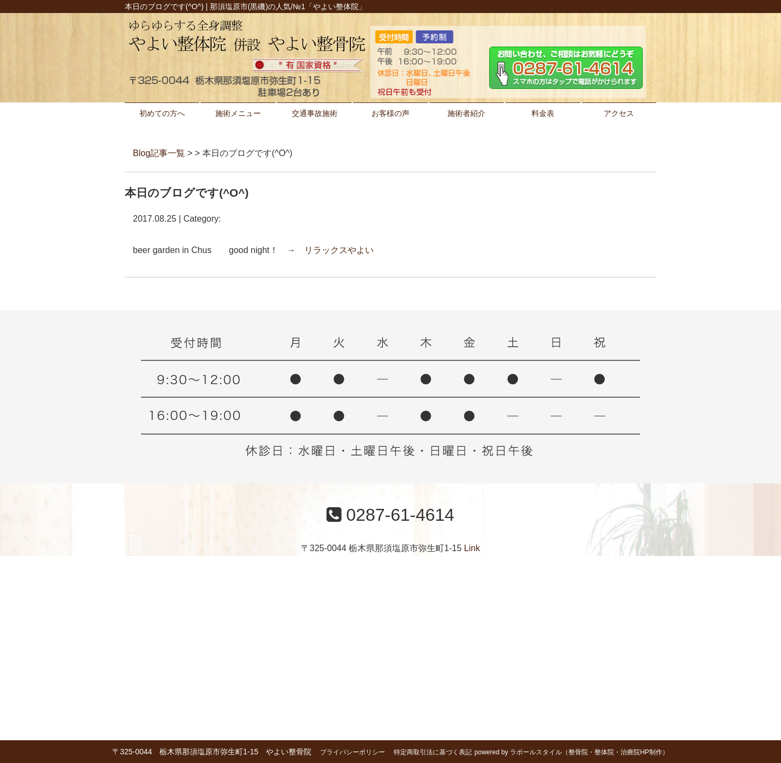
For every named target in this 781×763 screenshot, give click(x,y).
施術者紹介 (466, 113)
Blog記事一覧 (159, 153)
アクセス (619, 113)
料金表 (543, 113)
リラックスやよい (339, 250)
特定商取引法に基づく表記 (433, 752)
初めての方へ (162, 113)
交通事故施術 (314, 113)
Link (472, 548)
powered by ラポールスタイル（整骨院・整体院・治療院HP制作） (572, 752)
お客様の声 (390, 113)
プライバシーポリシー (352, 752)
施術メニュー (238, 113)
